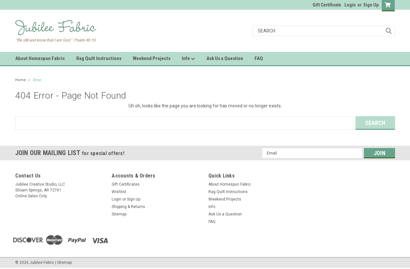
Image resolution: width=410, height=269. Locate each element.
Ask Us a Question (224, 58)
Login (350, 4)
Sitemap (119, 214)
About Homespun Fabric (40, 58)
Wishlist (119, 192)
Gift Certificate (327, 4)
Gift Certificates (126, 184)
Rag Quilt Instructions (98, 58)
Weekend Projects (151, 58)
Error (37, 80)
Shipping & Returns (128, 206)
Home (20, 80)
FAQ (259, 58)
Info (188, 58)
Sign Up (371, 4)
